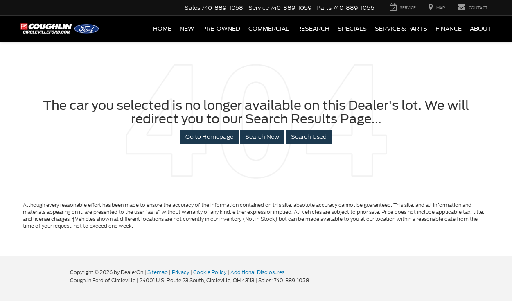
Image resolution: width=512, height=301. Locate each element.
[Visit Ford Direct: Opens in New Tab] (315, 280)
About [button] (481, 28)
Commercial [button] (268, 28)
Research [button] (313, 28)
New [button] (187, 28)
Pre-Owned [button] (221, 28)
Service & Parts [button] (401, 28)
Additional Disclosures (257, 272)
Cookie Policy (209, 272)
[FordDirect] (44, 280)
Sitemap (157, 272)
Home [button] (162, 28)
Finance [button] (448, 28)
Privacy (180, 272)
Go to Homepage (209, 137)
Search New (262, 137)
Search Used (309, 137)
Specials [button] (352, 28)
